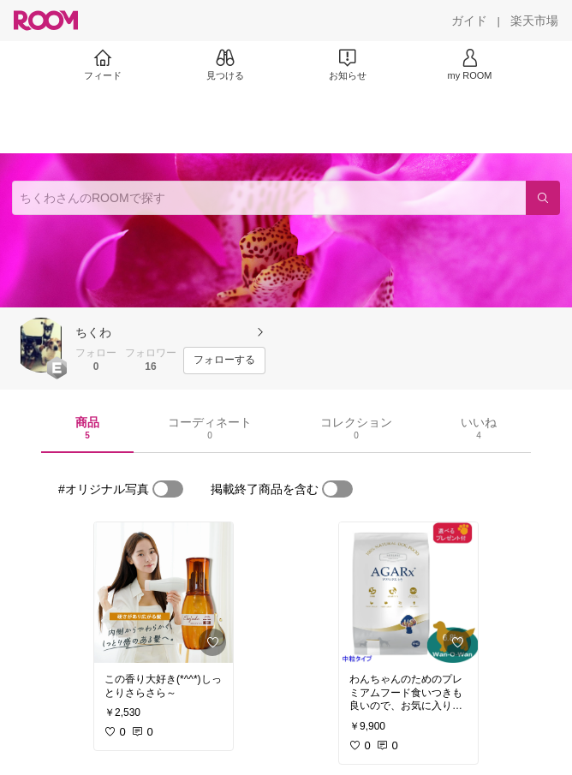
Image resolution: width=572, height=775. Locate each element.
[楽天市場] (534, 20)
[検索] (543, 198)
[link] (163, 592)
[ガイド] (469, 20)
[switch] (167, 489)
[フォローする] (224, 360)
